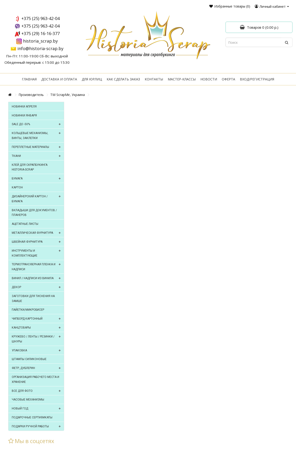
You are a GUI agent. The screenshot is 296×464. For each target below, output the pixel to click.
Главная (29, 79)
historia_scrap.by (40, 41)
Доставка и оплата (59, 79)
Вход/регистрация (257, 79)
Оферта (228, 79)
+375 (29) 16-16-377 (40, 33)
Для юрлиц (92, 79)
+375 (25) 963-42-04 (40, 18)
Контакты (154, 79)
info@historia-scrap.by (40, 48)
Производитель (31, 94)
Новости (208, 79)
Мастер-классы (182, 79)
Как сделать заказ (123, 79)
